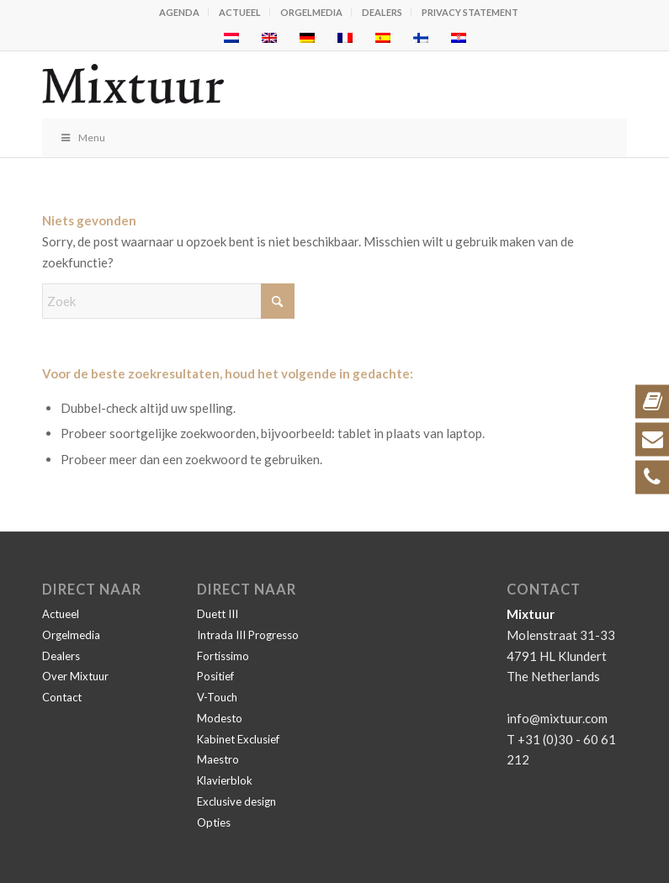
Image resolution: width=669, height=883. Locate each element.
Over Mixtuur (75, 676)
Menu (82, 137)
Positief (215, 676)
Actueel (240, 12)
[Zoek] (168, 301)
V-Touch (217, 697)
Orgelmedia (311, 12)
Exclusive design (236, 801)
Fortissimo (223, 656)
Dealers (382, 12)
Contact (62, 697)
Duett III (217, 614)
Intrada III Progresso (248, 635)
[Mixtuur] (276, 85)
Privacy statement (470, 12)
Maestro (218, 759)
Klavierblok (224, 780)
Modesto (219, 718)
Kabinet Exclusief (238, 739)
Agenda (179, 12)
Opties (214, 822)
